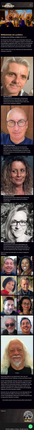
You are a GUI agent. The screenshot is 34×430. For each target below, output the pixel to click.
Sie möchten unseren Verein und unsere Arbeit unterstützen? (17, 400)
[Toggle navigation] (31, 4)
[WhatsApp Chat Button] (30, 426)
